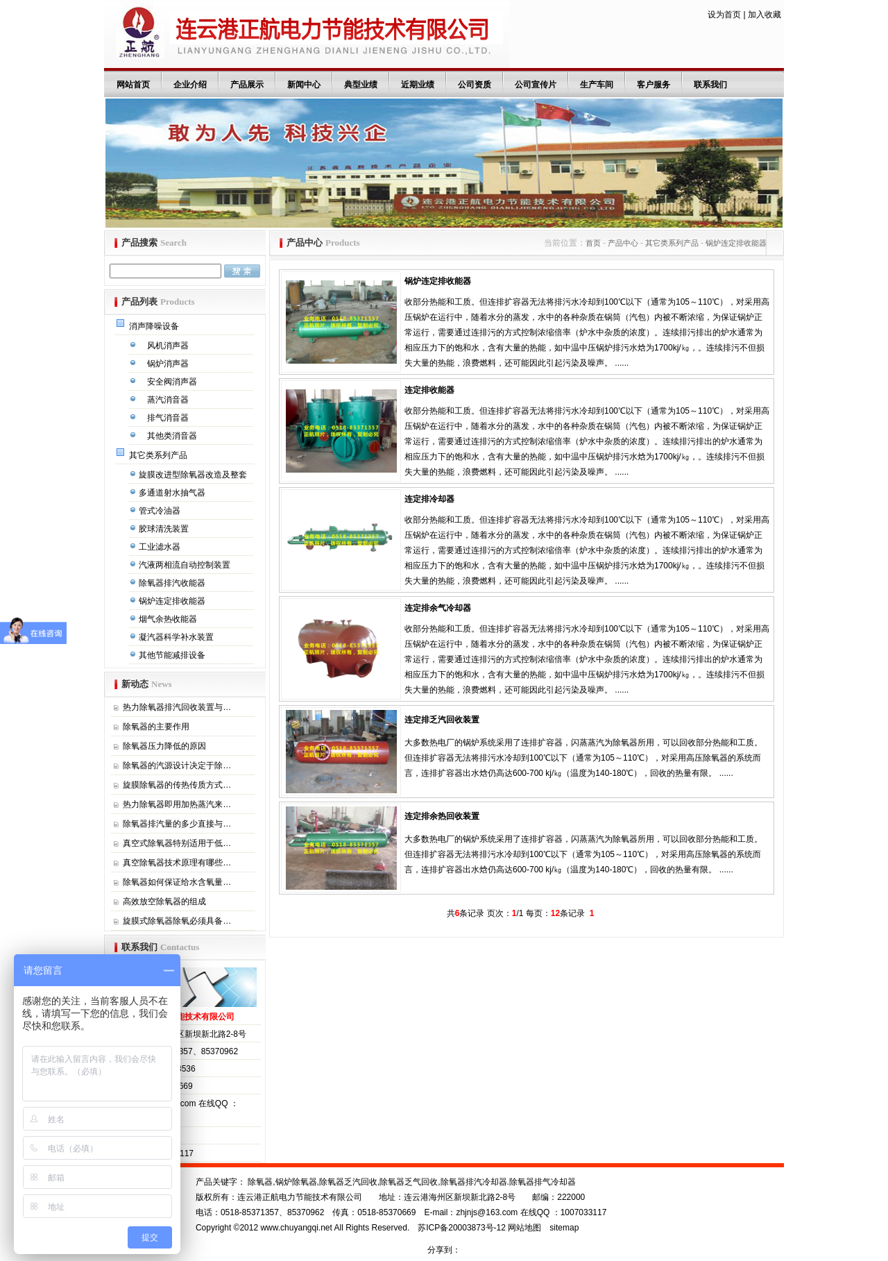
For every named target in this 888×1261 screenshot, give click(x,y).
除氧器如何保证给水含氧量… (177, 882)
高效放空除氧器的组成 (164, 901)
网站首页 (133, 85)
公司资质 (474, 85)
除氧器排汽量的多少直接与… (177, 824)
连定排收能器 (429, 390)
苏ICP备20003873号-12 (462, 1228)
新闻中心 (304, 85)
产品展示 (247, 85)
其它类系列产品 (159, 455)
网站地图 (524, 1228)
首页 (593, 243)
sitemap (564, 1228)
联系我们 (710, 85)
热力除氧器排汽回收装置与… (177, 707)
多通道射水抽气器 (173, 493)
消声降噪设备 (155, 326)
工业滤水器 (160, 547)
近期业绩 (417, 85)
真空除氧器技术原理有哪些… (177, 863)
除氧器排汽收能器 (173, 583)
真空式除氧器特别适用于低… (177, 843)
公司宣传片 (535, 85)
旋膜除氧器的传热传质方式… (177, 785)
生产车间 (596, 85)
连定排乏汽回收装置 (441, 720)
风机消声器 (169, 345)
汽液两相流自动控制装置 (185, 565)
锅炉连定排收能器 (173, 601)
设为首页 (724, 14)
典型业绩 (360, 85)
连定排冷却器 (429, 499)
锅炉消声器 (169, 364)
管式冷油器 (160, 511)
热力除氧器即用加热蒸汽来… (177, 804)
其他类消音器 (173, 436)
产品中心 (623, 243)
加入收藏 (764, 14)
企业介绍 (190, 85)
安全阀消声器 (173, 382)
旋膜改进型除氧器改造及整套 (194, 475)
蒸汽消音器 (169, 400)
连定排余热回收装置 (441, 816)
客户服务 (653, 85)
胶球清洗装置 (165, 529)
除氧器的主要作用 (156, 726)
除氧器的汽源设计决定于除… (177, 765)
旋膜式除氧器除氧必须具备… (177, 921)
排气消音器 (169, 418)
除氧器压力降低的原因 (164, 746)
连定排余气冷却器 (437, 608)
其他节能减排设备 (173, 655)
